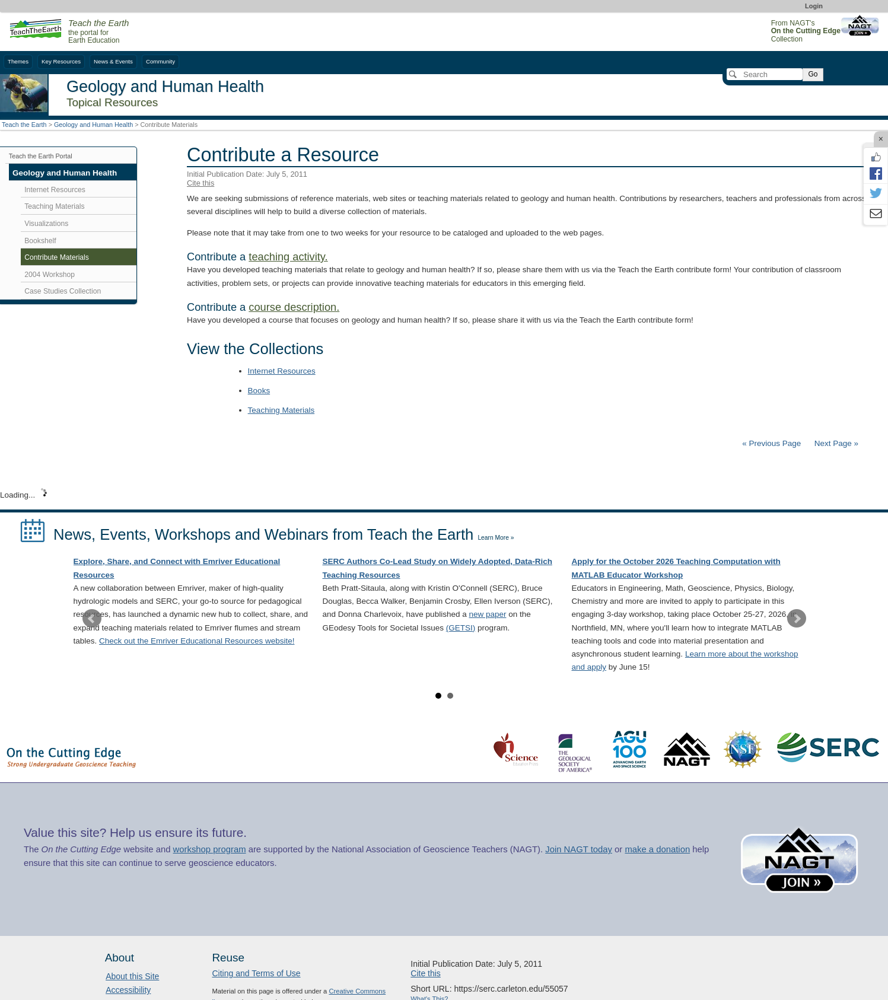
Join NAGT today (578, 849)
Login (814, 5)
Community (160, 61)
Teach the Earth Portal (40, 156)
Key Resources (61, 61)
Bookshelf (40, 241)
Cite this (200, 183)
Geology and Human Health (93, 124)
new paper (487, 614)
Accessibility (128, 990)
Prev (91, 618)
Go (812, 74)
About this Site (132, 976)
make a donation (657, 849)
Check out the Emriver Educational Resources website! (196, 640)
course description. (294, 307)
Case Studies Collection (62, 291)
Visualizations (46, 223)
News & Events (113, 61)
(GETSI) (461, 627)
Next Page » (835, 443)
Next (796, 618)
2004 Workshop (49, 274)
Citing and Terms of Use (256, 973)
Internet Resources (282, 371)
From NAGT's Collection (806, 31)
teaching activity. (288, 257)
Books (259, 390)
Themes (18, 61)
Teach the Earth (24, 124)
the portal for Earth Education (98, 32)
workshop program (209, 849)
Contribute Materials (56, 257)
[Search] (765, 74)
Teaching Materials (281, 410)
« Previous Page (771, 443)
